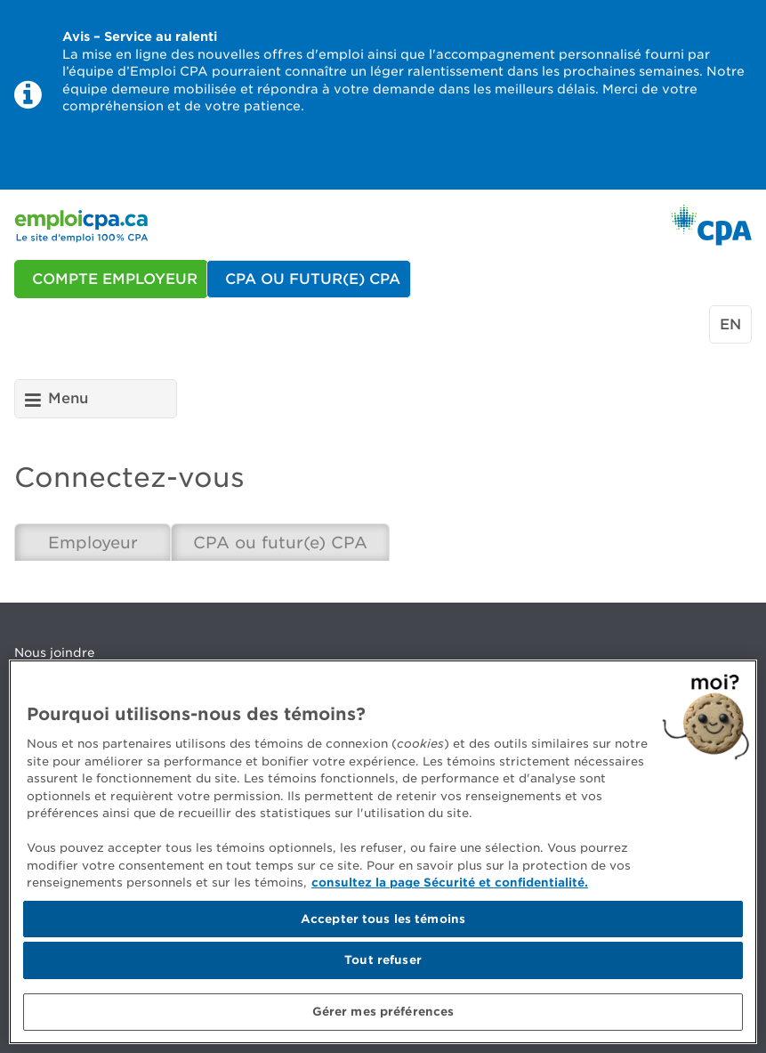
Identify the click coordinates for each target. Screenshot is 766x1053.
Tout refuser (383, 964)
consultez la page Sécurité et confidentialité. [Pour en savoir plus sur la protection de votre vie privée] (449, 887)
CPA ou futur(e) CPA (280, 542)
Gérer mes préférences (383, 1016)
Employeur (93, 542)
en (730, 324)
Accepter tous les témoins (383, 922)
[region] (383, 856)
